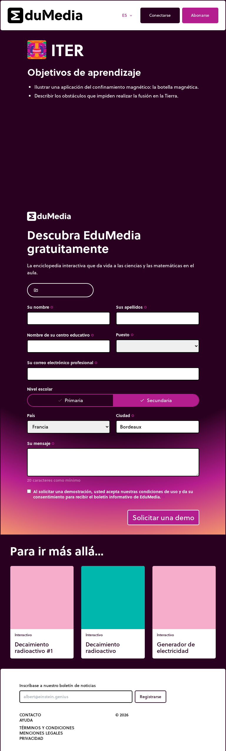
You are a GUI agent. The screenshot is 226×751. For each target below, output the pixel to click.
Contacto (30, 715)
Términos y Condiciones (46, 728)
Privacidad (31, 738)
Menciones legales (41, 733)
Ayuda (26, 720)
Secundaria (156, 400)
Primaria (70, 400)
